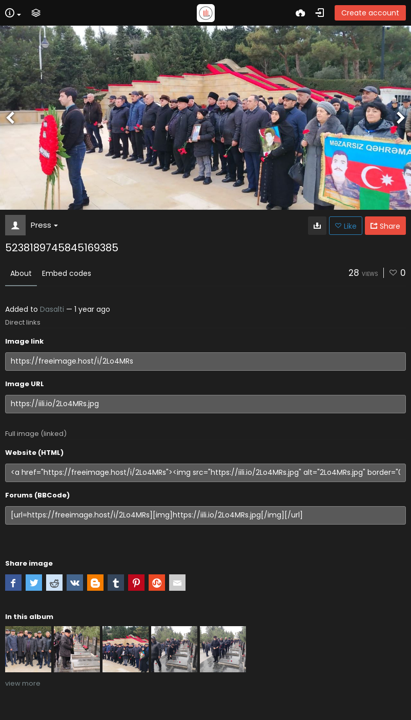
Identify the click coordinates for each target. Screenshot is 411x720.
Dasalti (52, 309)
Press (44, 224)
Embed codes (66, 273)
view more (22, 683)
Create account (370, 13)
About (21, 273)
